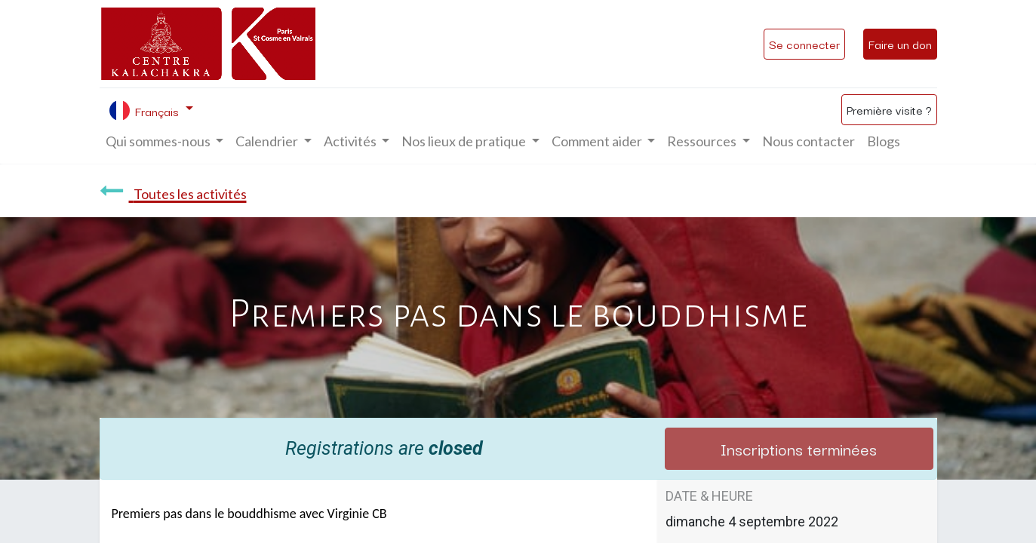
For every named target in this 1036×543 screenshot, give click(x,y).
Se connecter (804, 44)
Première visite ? (889, 109)
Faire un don (900, 44)
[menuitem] (808, 141)
